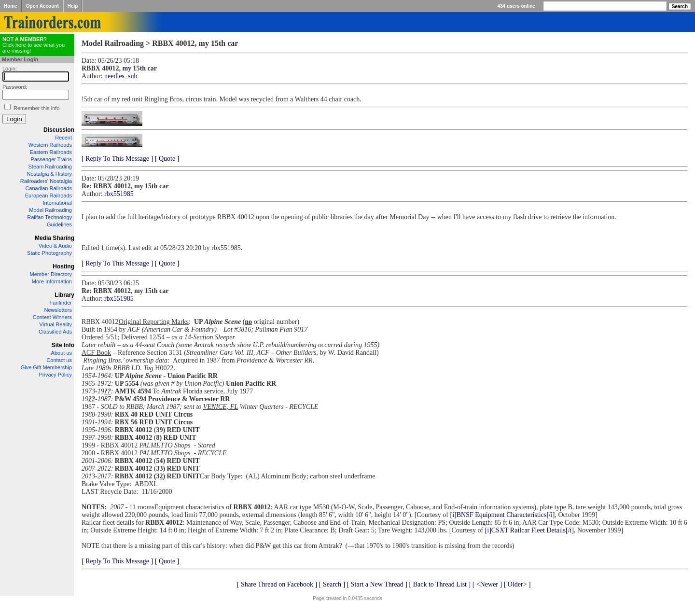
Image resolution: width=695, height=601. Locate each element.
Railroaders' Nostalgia (46, 181)
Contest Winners (52, 317)
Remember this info (36, 108)
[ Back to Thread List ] (440, 584)
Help (73, 6)
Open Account (42, 6)
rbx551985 (119, 193)
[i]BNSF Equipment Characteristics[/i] (502, 514)
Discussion (58, 129)
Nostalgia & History (49, 174)
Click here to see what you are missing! (33, 45)
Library (64, 295)
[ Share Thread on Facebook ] (277, 584)
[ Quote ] (167, 158)
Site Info (63, 345)
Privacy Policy (55, 374)
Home (10, 6)
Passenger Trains (51, 159)
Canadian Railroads (48, 188)
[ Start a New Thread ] (377, 584)
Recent (63, 137)
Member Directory (51, 274)
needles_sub (120, 76)
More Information (52, 281)
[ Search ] (332, 584)
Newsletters (58, 310)
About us (61, 353)
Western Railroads (50, 145)
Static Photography (49, 253)
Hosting (63, 266)
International (57, 203)
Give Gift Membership (46, 367)
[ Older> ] (517, 584)
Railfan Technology (49, 217)
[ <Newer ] (487, 584)
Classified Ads (55, 332)
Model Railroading (50, 210)
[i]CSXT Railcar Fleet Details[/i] (529, 530)
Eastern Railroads (51, 152)
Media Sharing (54, 238)
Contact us (59, 360)
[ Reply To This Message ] (117, 158)
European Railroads (48, 195)
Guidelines (59, 224)
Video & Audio (55, 246)
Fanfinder (61, 303)
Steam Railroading (50, 166)
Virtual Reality (55, 324)
